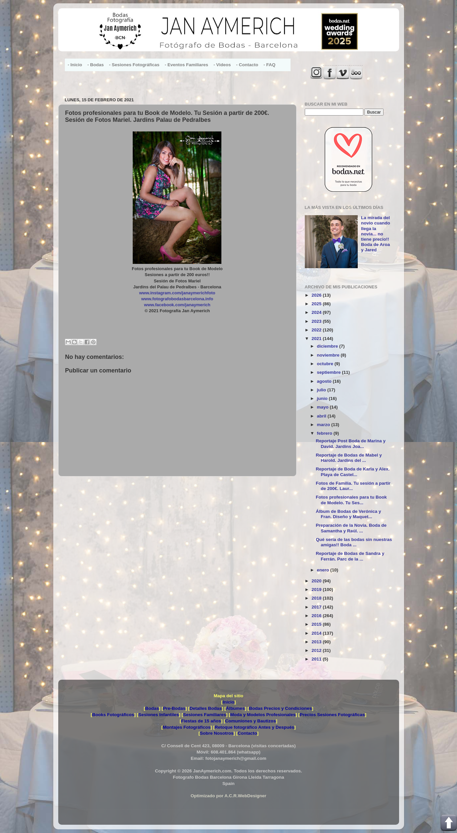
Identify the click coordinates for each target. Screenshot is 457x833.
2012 (317, 650)
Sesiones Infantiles (158, 714)
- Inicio (75, 64)
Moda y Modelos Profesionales (263, 714)
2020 (317, 580)
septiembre (329, 372)
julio (322, 389)
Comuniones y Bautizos (250, 720)
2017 (317, 607)
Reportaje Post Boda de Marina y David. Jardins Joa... (351, 443)
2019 (317, 589)
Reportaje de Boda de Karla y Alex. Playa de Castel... (352, 471)
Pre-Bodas (174, 708)
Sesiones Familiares (204, 714)
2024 (317, 312)
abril (322, 416)
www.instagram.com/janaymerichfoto (177, 292)
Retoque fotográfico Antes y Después (254, 727)
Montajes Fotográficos (186, 727)
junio (323, 398)
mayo (323, 407)
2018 (317, 598)
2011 (317, 659)
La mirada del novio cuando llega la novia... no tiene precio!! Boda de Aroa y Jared (375, 233)
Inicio (228, 702)
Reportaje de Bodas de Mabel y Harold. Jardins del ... (349, 458)
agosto (325, 381)
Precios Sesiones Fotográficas (332, 714)
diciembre (328, 346)
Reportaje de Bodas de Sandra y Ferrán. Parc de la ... (350, 556)
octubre (326, 363)
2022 (317, 329)
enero (324, 569)
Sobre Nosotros (216, 733)
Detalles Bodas (206, 708)
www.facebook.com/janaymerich (177, 304)
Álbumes (235, 708)
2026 (317, 295)
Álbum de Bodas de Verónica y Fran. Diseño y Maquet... (348, 514)
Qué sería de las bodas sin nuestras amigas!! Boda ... (354, 542)
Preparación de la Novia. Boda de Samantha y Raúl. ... (351, 528)
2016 (317, 615)
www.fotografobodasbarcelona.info (177, 298)
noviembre (329, 355)
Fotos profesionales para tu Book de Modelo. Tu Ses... (351, 500)
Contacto (247, 733)
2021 (317, 338)
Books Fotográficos (113, 714)
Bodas (152, 708)
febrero (325, 433)
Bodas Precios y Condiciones (280, 708)
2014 (317, 633)
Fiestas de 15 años (201, 720)
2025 (317, 303)
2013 (317, 641)
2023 (317, 321)
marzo (324, 424)
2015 (317, 624)
